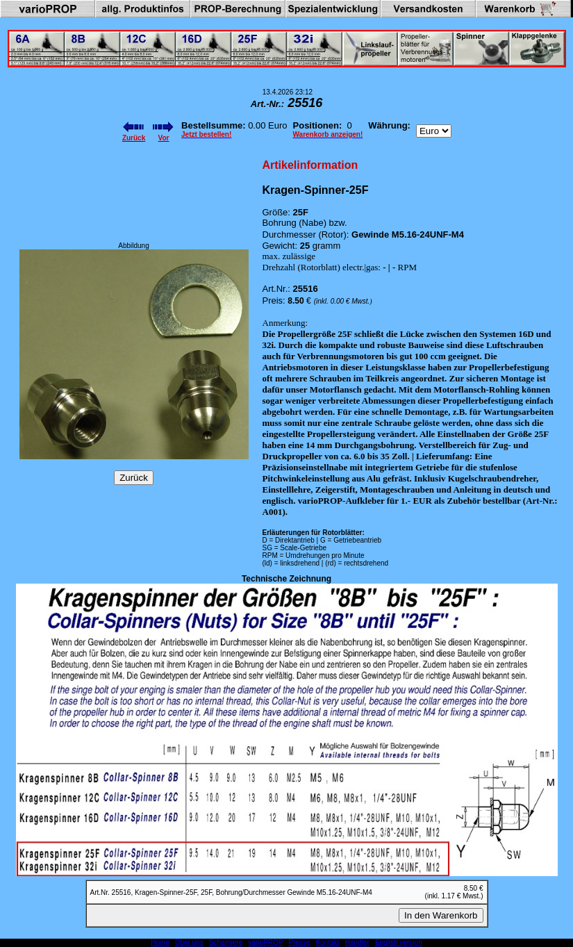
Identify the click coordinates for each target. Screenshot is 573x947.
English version (398, 942)
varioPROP (265, 942)
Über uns (189, 942)
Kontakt (328, 942)
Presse (299, 942)
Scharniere (225, 942)
